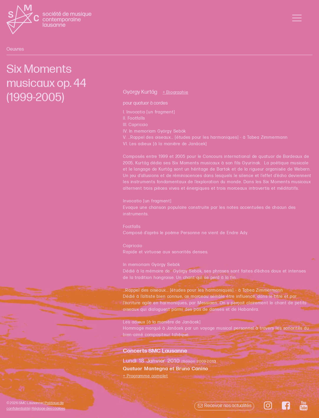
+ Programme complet (145, 376)
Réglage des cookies (48, 408)
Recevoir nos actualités (224, 406)
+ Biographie (175, 92)
